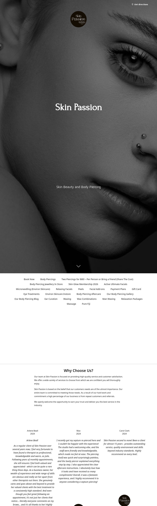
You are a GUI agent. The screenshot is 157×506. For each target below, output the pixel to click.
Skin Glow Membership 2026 (83, 284)
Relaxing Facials (64, 289)
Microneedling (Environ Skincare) (33, 289)
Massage (71, 303)
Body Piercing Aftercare (89, 293)
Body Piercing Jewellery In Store (46, 284)
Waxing (67, 298)
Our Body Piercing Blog (27, 298)
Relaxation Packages (131, 298)
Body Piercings (48, 279)
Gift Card (136, 289)
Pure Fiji (86, 303)
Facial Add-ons (97, 289)
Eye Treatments (31, 293)
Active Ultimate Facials (115, 284)
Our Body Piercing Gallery (120, 293)
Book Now (29, 279)
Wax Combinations (87, 298)
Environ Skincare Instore (58, 293)
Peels (81, 289)
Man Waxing (108, 298)
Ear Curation (51, 298)
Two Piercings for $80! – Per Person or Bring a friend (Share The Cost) (97, 279)
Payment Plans (118, 289)
